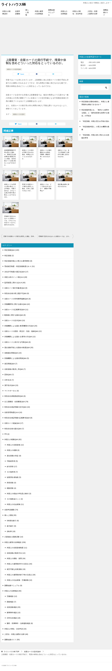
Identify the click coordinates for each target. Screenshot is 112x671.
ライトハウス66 (14, 4)
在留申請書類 (17, 12)
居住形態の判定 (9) (14, 456)
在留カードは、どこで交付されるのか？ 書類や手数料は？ (46, 187)
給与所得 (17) (12, 466)
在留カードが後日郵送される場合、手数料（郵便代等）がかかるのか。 (46, 154)
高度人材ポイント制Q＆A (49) (15, 277)
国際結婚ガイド (105, 12)
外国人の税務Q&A (6, 12)
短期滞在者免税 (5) (14, 477)
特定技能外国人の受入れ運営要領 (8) (18, 261)
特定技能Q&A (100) (11, 250)
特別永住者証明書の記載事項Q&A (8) (18, 418)
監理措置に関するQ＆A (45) (14, 283)
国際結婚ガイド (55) (12, 640)
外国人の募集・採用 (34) (16, 558)
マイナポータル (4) (11, 391)
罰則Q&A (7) (9, 374)
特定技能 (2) (9, 256)
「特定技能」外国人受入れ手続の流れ (95, 121)
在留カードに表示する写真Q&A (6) (17, 342)
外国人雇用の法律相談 (39, 12)
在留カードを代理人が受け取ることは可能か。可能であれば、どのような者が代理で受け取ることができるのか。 (10, 191)
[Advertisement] (56, 35)
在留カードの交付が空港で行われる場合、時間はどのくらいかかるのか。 (28, 154)
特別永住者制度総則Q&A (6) (15, 396)
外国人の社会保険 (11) (15, 504)
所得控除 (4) (11, 483)
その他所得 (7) (12, 472)
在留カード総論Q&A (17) (13, 423)
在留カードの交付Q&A (14, 69)
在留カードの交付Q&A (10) (14, 320)
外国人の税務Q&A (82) (13, 439)
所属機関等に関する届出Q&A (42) (17, 304)
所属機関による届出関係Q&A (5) (16, 358)
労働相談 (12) (12, 596)
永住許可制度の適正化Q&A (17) (16, 272)
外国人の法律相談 (64, 12)
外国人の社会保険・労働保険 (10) (19, 580)
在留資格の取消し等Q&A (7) (15, 369)
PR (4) (6, 434)
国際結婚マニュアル (51, 12)
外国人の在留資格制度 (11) (17, 548)
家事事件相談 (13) (13, 612)
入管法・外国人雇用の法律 (92, 12)
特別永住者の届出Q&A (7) (14, 429)
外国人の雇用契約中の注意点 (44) (19, 564)
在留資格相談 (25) (13, 607)
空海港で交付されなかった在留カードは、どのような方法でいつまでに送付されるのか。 (10, 221)
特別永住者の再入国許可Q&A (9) (16, 293)
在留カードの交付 (19, 114)
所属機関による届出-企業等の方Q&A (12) (20, 337)
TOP (11, 651)
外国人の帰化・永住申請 (77, 12)
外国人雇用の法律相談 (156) (15, 542)
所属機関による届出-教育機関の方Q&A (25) (20, 326)
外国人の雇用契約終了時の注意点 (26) (21, 575)
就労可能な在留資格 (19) (16, 569)
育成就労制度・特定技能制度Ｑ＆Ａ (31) (19, 266)
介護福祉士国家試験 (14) (13, 537)
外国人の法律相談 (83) (12, 591)
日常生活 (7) (9, 380)
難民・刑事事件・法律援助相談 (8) (20, 623)
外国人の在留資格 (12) (15, 445)
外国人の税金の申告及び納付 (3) (19, 493)
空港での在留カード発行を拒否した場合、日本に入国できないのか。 (28, 187)
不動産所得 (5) (12, 461)
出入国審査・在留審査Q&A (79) (16, 402)
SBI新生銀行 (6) (13, 521)
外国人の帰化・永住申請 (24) (15, 629)
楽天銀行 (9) (11, 526)
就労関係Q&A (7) (10, 364)
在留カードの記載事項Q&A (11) (16, 309)
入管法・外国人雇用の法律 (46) (16, 634)
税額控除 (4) (11, 488)
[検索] (95, 87)
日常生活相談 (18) (13, 618)
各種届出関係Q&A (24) (13, 353)
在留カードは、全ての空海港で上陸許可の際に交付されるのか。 (63, 153)
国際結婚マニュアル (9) (13, 585)
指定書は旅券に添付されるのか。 (63, 185)
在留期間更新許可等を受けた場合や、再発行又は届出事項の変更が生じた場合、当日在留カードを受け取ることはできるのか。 (10, 157)
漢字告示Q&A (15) (11, 385)
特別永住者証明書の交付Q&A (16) (17, 407)
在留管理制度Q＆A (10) (13, 412)
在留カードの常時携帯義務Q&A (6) (17, 299)
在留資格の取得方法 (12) (16, 553)
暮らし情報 (27, 12)
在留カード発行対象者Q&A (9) (15, 288)
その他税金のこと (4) (15, 499)
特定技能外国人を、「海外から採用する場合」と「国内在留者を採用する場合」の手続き (95, 113)
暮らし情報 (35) (10, 515)
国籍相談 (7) (11, 602)
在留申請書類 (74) (11, 510)
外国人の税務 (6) (13, 450)
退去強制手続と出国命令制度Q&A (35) (18, 347)
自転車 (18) (11, 531)
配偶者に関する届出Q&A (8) (15, 315)
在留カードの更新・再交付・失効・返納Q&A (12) (23, 331)
